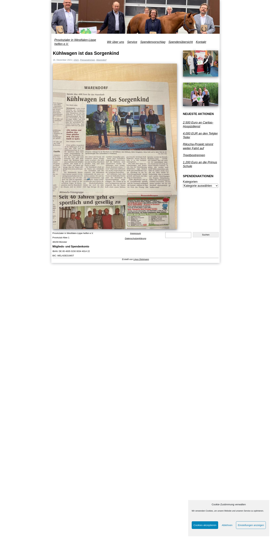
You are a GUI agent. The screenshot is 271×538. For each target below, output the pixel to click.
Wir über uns (115, 42)
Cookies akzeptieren (205, 525)
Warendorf (101, 60)
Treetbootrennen (194, 155)
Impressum (135, 233)
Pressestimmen (87, 60)
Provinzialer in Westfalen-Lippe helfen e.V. (75, 42)
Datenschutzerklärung (135, 238)
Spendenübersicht (180, 42)
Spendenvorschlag (152, 42)
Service (132, 42)
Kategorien (190, 181)
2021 (76, 60)
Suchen (205, 234)
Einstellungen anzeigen (251, 525)
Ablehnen (227, 525)
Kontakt (201, 42)
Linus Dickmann (141, 259)
